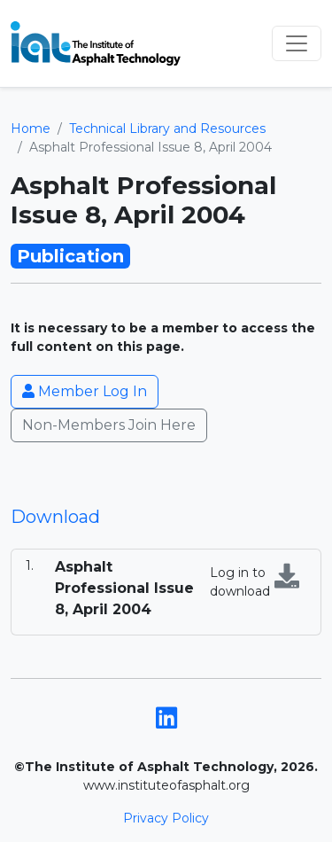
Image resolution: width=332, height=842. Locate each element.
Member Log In (84, 391)
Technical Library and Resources (167, 128)
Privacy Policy (166, 818)
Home (30, 128)
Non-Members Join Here (109, 425)
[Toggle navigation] (296, 43)
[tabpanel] (166, 592)
